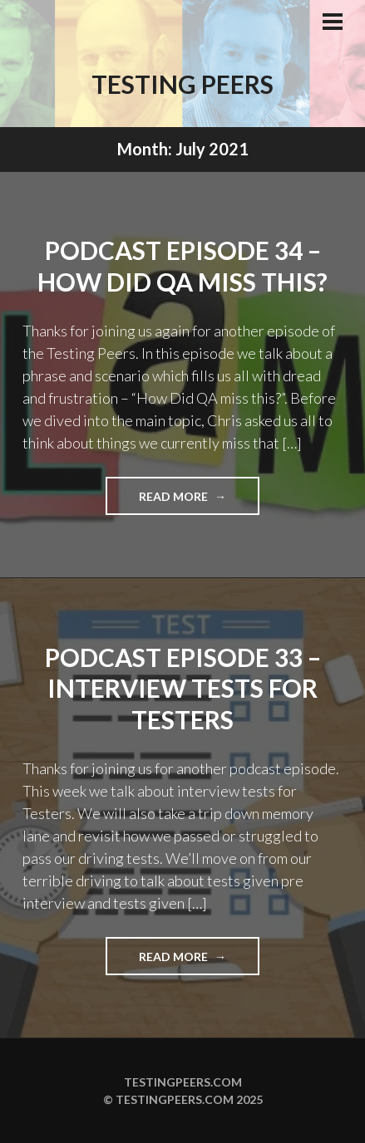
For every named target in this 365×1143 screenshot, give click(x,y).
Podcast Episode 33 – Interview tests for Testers (183, 688)
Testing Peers (182, 84)
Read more (199, 501)
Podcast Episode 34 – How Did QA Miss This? (182, 266)
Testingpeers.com (183, 1082)
